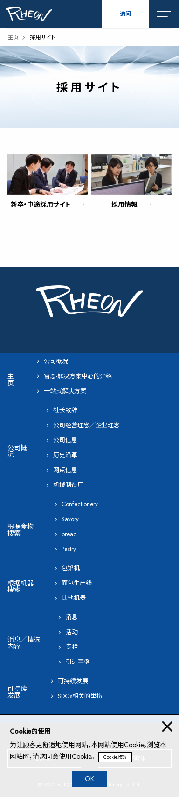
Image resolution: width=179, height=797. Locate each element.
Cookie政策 (115, 757)
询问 (125, 14)
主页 (13, 37)
